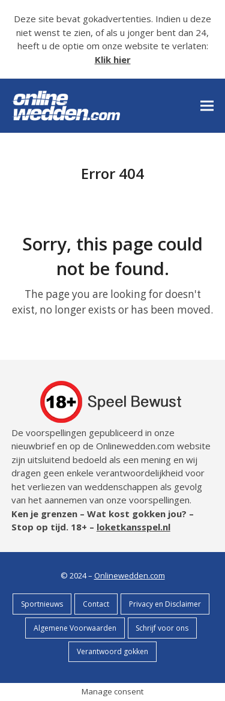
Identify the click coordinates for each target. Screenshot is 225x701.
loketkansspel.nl (133, 527)
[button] (207, 105)
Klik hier (113, 59)
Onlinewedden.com (129, 575)
